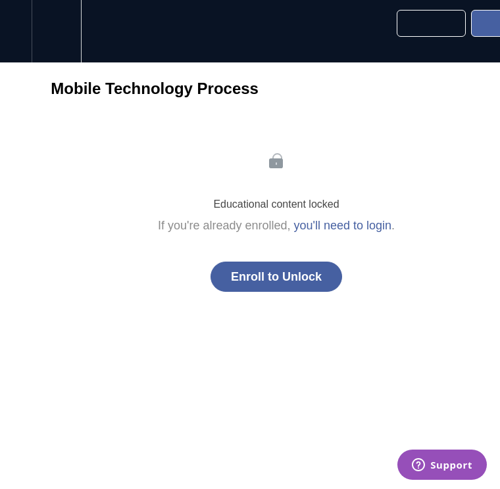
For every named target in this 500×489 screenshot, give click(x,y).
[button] (16, 31)
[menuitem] (56, 31)
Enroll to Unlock (276, 276)
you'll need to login (343, 225)
